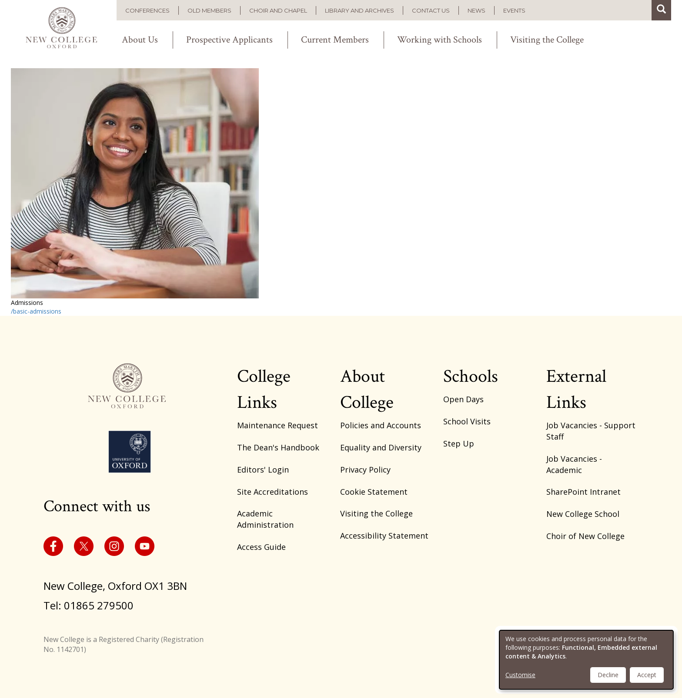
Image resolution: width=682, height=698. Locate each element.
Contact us (431, 10)
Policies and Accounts (380, 425)
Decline (608, 675)
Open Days (463, 399)
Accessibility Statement (384, 535)
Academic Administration (265, 519)
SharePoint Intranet (583, 491)
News (476, 10)
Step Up (458, 443)
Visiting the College (547, 40)
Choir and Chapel (278, 10)
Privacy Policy (365, 469)
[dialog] (586, 659)
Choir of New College (585, 536)
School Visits (467, 421)
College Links (264, 389)
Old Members (209, 10)
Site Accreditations (272, 491)
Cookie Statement (374, 491)
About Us (140, 40)
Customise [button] (520, 675)
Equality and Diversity (380, 447)
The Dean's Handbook (278, 447)
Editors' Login (263, 469)
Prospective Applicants (229, 40)
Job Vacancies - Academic (574, 464)
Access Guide (261, 547)
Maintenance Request (277, 425)
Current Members (335, 40)
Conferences (147, 10)
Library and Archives (359, 10)
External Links (576, 389)
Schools (470, 376)
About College (367, 389)
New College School (582, 514)
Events (514, 10)
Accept (646, 675)
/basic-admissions (36, 311)
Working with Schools (439, 40)
